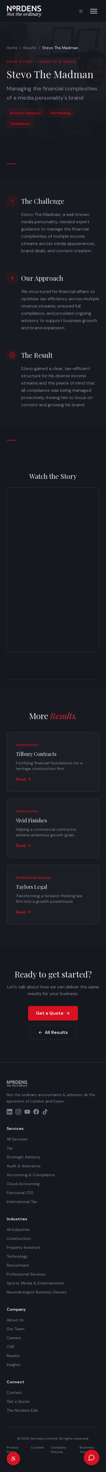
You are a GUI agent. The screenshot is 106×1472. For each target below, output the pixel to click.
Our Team (15, 1328)
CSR (10, 1346)
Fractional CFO (20, 1192)
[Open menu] (93, 11)
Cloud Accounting (23, 1183)
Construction (19, 1238)
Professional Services (26, 1274)
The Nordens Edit (22, 1410)
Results (29, 47)
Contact (14, 1392)
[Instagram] (18, 1112)
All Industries (18, 1229)
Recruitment (18, 1265)
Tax (10, 1148)
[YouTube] (27, 1112)
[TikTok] (45, 1112)
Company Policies (58, 1449)
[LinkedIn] (9, 1112)
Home (12, 47)
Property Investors (24, 1247)
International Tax (22, 1201)
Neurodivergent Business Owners (36, 1292)
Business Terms (87, 1449)
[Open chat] (91, 1457)
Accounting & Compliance (31, 1174)
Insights (14, 1364)
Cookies (37, 1447)
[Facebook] (36, 1112)
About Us (15, 1319)
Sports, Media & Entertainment (35, 1283)
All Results (53, 1032)
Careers (14, 1337)
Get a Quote (53, 1013)
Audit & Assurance (24, 1165)
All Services (17, 1139)
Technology (17, 1256)
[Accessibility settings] (13, 1458)
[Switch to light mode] (81, 11)
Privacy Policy (12, 1449)
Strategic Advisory (24, 1156)
